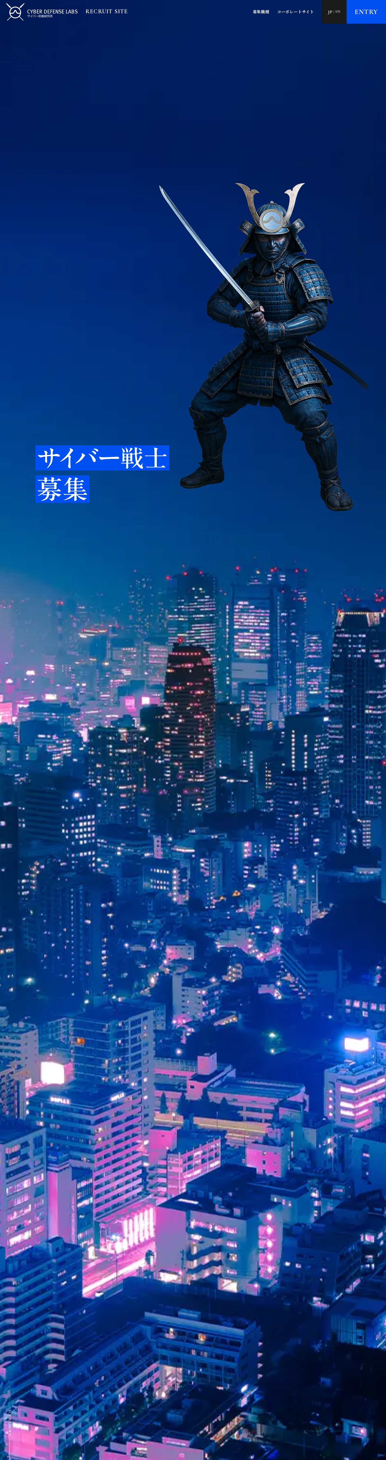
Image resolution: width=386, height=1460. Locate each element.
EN (338, 11)
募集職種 (261, 12)
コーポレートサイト (295, 12)
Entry (366, 12)
